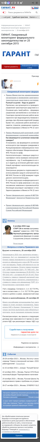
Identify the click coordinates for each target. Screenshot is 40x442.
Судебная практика (20, 17)
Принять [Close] (19, 435)
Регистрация (18, 243)
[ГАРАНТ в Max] (8, 2)
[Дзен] (5, 3)
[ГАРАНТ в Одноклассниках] (18, 3)
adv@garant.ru (23, 397)
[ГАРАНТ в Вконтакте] (2, 3)
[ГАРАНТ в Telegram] (12, 3)
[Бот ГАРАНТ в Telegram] (15, 3)
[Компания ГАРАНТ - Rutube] (21, 3)
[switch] (4, 12)
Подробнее (20, 364)
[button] (33, 3)
